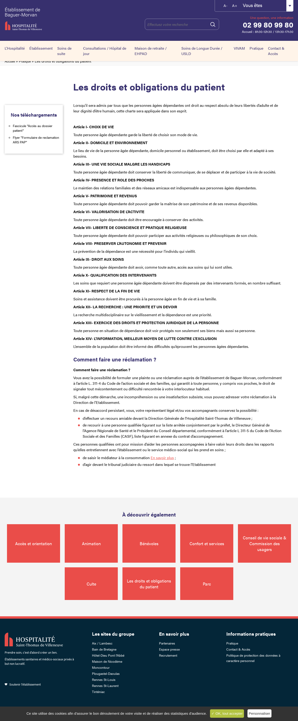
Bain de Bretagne (104, 649)
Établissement (41, 48)
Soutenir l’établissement (25, 684)
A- (225, 5)
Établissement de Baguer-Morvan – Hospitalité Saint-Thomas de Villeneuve (45, 18)
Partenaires (167, 643)
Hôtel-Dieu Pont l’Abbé (108, 655)
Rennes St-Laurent (105, 685)
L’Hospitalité (15, 48)
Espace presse (169, 649)
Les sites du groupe (113, 633)
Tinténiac (98, 691)
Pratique (256, 48)
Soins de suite (64, 50)
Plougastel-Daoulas (106, 673)
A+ (234, 5)
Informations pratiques (251, 633)
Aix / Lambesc (102, 643)
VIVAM (239, 48)
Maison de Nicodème (107, 661)
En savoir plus (174, 633)
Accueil (10, 61)
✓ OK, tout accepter (227, 713)
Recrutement (168, 655)
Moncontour (101, 667)
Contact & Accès (276, 50)
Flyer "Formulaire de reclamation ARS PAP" (36, 139)
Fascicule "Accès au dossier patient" (32, 128)
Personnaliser (259, 713)
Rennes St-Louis (103, 679)
